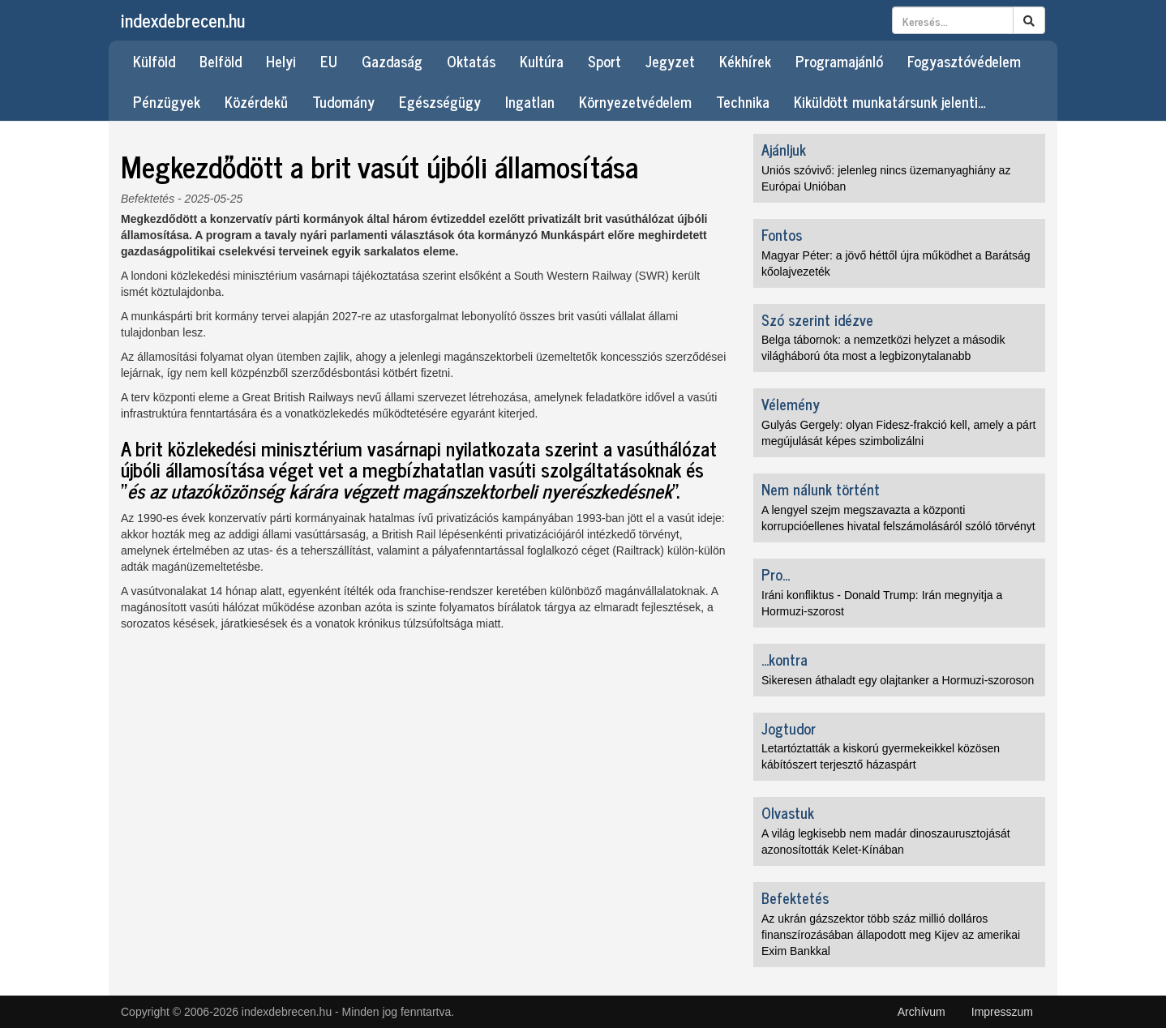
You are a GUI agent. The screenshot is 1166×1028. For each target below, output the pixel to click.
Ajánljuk (783, 149)
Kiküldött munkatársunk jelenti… (890, 101)
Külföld (154, 61)
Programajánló (839, 61)
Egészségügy (440, 101)
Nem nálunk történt (820, 489)
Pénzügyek (166, 101)
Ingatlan (530, 101)
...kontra (784, 659)
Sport (604, 61)
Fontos (781, 234)
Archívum (921, 1011)
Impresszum (1002, 1011)
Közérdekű (256, 101)
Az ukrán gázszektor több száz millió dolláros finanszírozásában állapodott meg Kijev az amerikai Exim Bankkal (890, 934)
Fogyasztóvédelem (964, 61)
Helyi (281, 61)
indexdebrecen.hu (183, 20)
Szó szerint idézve (817, 319)
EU (328, 61)
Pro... (775, 574)
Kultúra (542, 61)
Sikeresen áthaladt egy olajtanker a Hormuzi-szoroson (897, 680)
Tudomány (343, 101)
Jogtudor (788, 728)
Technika (742, 101)
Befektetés (147, 198)
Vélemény (790, 404)
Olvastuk (787, 812)
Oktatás (471, 61)
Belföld (220, 61)
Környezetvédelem (635, 101)
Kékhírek (745, 61)
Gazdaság (392, 61)
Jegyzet (670, 61)
